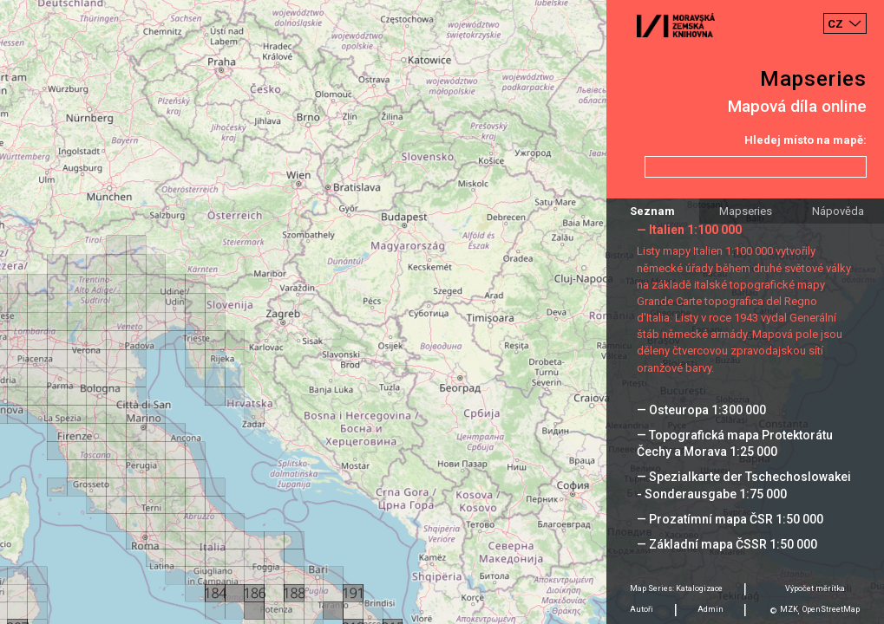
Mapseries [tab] (745, 211)
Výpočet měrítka (815, 588)
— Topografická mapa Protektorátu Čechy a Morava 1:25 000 (735, 443)
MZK (789, 609)
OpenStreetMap (831, 609)
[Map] (442, 312)
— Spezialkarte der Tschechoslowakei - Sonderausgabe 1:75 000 (744, 485)
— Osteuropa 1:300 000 (701, 410)
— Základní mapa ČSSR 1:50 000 (727, 544)
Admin (710, 609)
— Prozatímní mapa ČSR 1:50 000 (730, 519)
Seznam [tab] (652, 211)
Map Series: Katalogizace (676, 588)
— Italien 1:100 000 (689, 230)
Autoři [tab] (641, 609)
